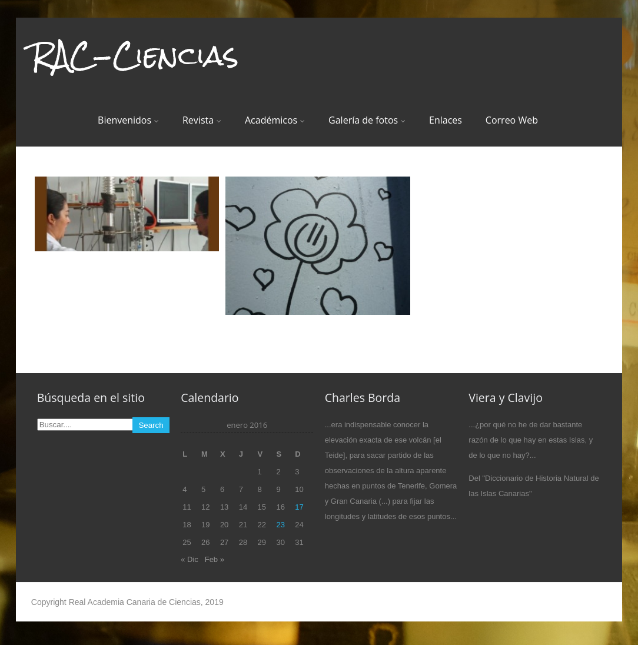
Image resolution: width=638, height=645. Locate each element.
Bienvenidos (128, 120)
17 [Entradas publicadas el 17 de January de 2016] (299, 507)
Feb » (214, 559)
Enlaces (445, 120)
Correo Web (512, 120)
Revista (201, 120)
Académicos (275, 120)
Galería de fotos (367, 120)
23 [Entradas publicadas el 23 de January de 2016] (280, 524)
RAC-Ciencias (134, 55)
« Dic (189, 559)
